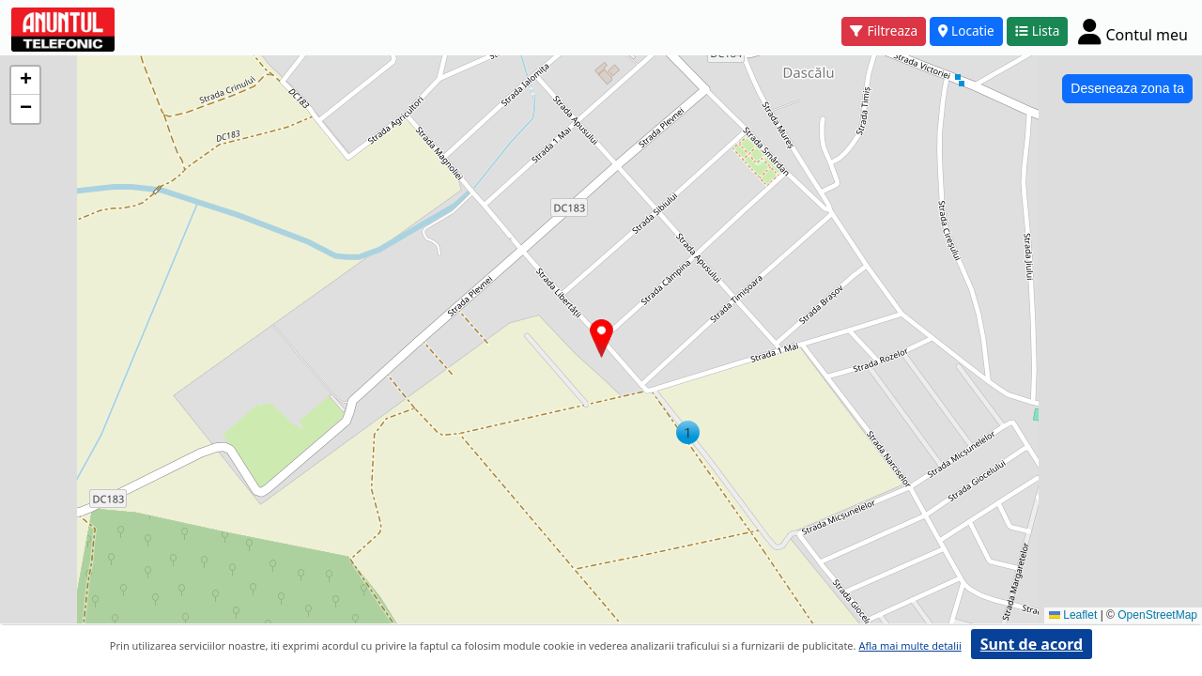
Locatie (966, 30)
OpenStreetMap (1157, 615)
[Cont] (1133, 31)
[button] (688, 432)
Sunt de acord (1031, 644)
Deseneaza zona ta (1127, 88)
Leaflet (1073, 615)
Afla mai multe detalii (909, 645)
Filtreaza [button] (883, 30)
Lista (1037, 30)
